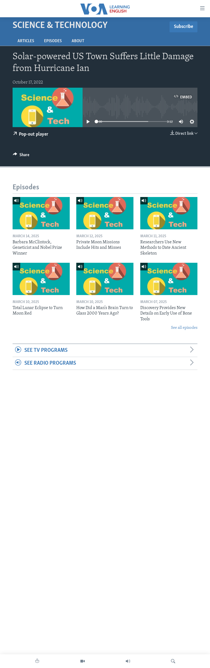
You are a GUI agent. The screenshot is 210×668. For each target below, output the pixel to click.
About (78, 41)
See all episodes (184, 328)
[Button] (21, 156)
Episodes (53, 41)
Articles (26, 41)
